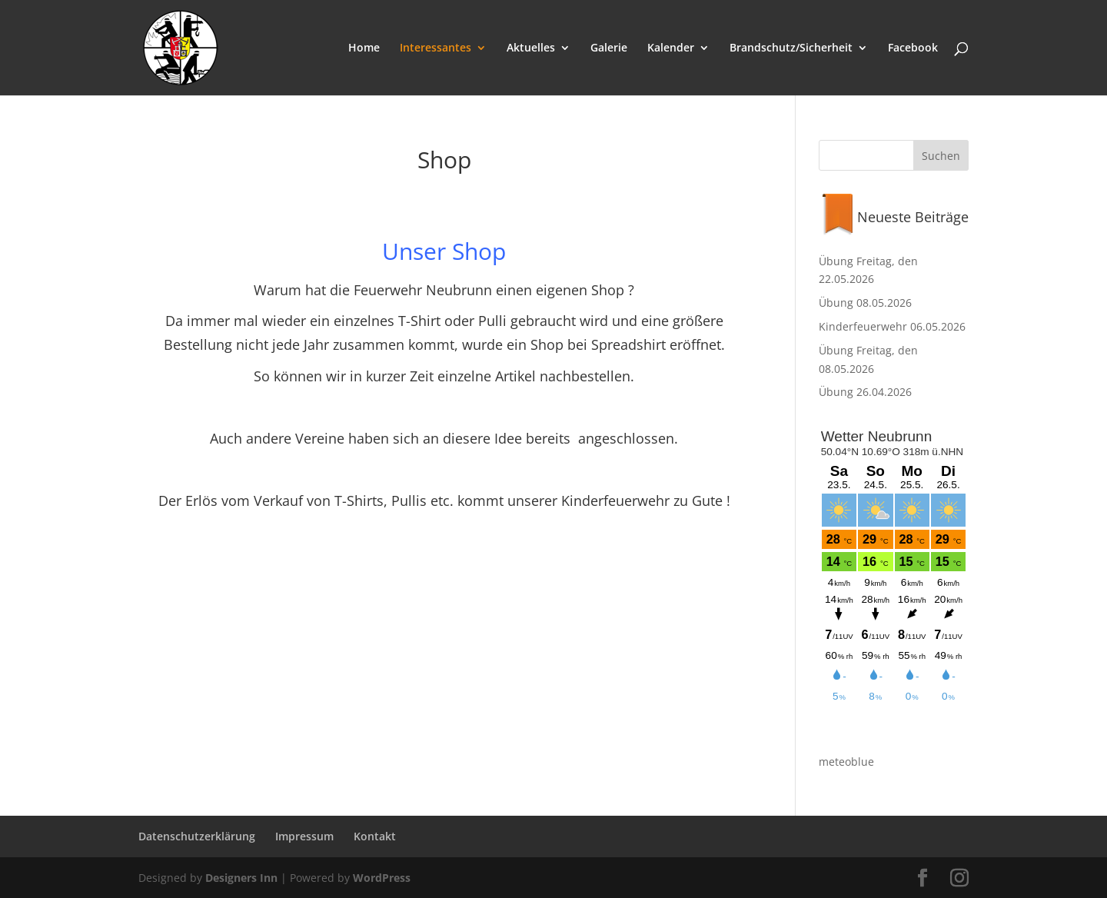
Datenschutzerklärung (196, 836)
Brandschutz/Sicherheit (791, 48)
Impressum (304, 836)
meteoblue (846, 761)
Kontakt (375, 836)
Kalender (670, 48)
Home (364, 48)
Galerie (608, 48)
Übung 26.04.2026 (865, 391)
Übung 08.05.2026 (865, 302)
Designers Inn (241, 877)
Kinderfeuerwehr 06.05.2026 (892, 326)
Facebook (913, 48)
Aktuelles (531, 48)
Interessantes (435, 48)
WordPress (382, 877)
